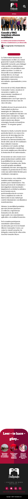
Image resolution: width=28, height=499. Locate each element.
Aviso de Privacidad (20, 492)
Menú (14, 13)
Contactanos (12, 492)
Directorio (5, 492)
